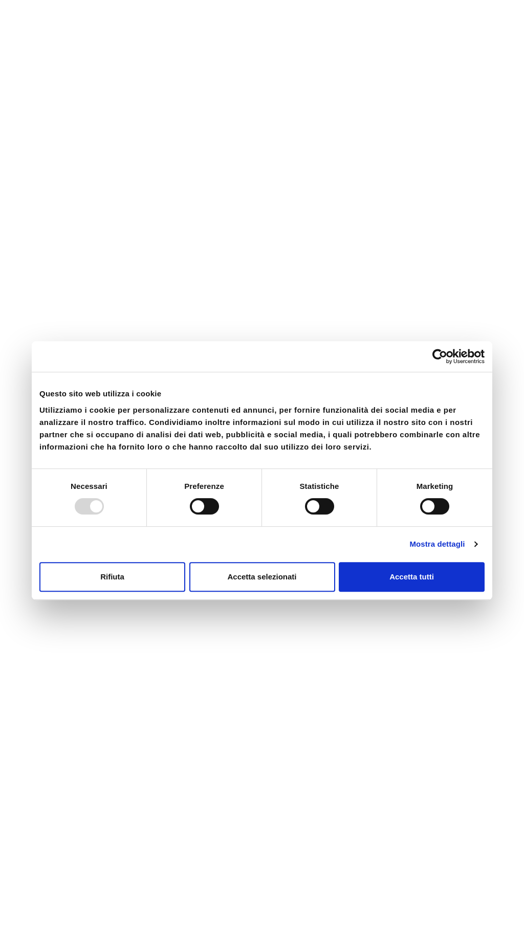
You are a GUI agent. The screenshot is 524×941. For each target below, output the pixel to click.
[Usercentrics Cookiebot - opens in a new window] (440, 356)
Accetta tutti (411, 576)
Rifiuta (112, 576)
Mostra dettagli (437, 544)
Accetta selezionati (261, 576)
